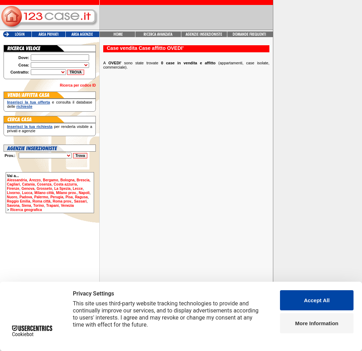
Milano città (44, 193)
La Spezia (62, 189)
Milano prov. (66, 193)
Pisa (69, 197)
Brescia (83, 180)
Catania (28, 184)
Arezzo (35, 180)
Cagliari (13, 184)
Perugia (56, 197)
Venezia (67, 205)
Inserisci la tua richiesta (29, 126)
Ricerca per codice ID (78, 85)
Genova (28, 189)
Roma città (42, 201)
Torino (38, 205)
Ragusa (81, 197)
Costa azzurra (65, 184)
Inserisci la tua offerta (28, 102)
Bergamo (50, 180)
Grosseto (44, 189)
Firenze (13, 189)
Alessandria (17, 180)
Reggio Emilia (18, 201)
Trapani (52, 205)
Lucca (27, 193)
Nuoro (12, 197)
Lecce (78, 189)
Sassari (80, 201)
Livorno (13, 193)
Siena (26, 205)
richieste (24, 106)
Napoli (84, 193)
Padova (25, 197)
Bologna (67, 180)
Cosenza (44, 184)
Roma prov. (62, 201)
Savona (13, 205)
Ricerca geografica (26, 210)
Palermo (41, 197)
